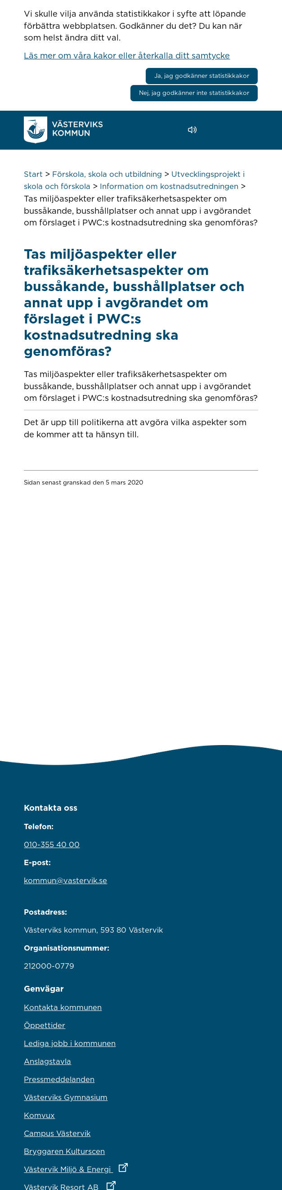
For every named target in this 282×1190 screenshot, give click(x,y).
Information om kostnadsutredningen (169, 186)
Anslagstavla (47, 1061)
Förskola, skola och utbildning (107, 174)
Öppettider (44, 1025)
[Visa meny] (246, 130)
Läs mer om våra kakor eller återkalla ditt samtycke (127, 55)
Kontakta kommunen (63, 1007)
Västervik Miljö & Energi (115, 1167)
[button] (218, 130)
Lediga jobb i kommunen (70, 1043)
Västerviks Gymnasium (65, 1097)
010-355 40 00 (52, 844)
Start (33, 174)
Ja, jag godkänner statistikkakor (201, 75)
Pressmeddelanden (59, 1079)
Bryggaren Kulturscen (64, 1151)
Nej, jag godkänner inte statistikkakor (194, 92)
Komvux (39, 1115)
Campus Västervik (57, 1133)
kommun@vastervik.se (65, 880)
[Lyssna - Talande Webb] (194, 130)
